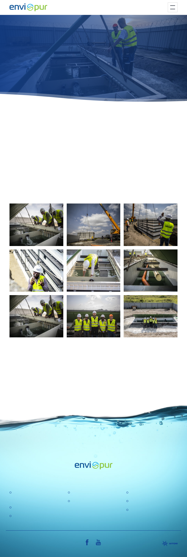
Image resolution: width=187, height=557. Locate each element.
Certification (140, 493)
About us (79, 493)
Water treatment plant (31, 507)
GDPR (77, 501)
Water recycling (26, 516)
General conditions (146, 501)
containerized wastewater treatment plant (88, 133)
